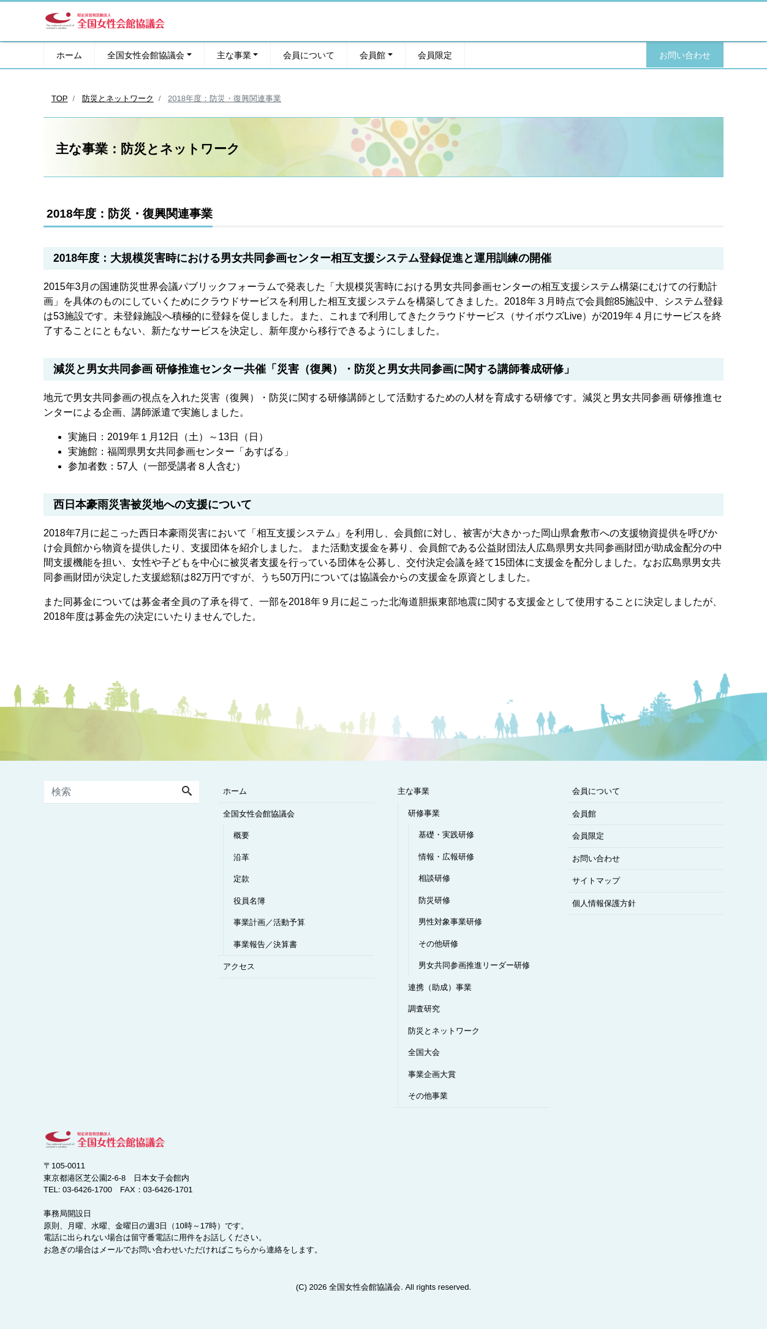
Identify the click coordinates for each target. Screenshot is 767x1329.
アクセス (239, 966)
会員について (308, 55)
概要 (241, 835)
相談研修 (434, 878)
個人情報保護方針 (604, 903)
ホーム (69, 55)
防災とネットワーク (444, 1030)
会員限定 (435, 55)
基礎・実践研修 (446, 834)
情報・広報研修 (446, 856)
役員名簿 (249, 900)
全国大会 (424, 1052)
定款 (241, 878)
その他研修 (438, 943)
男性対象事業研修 (450, 921)
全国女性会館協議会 (145, 55)
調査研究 (424, 1008)
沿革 (241, 857)
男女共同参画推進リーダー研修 (474, 965)
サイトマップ (596, 880)
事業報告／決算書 (265, 944)
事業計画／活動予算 (269, 922)
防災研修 (434, 900)
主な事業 (234, 55)
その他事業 (428, 1095)
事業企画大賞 (432, 1074)
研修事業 (424, 813)
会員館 (372, 55)
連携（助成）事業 (440, 987)
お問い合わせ (685, 55)
